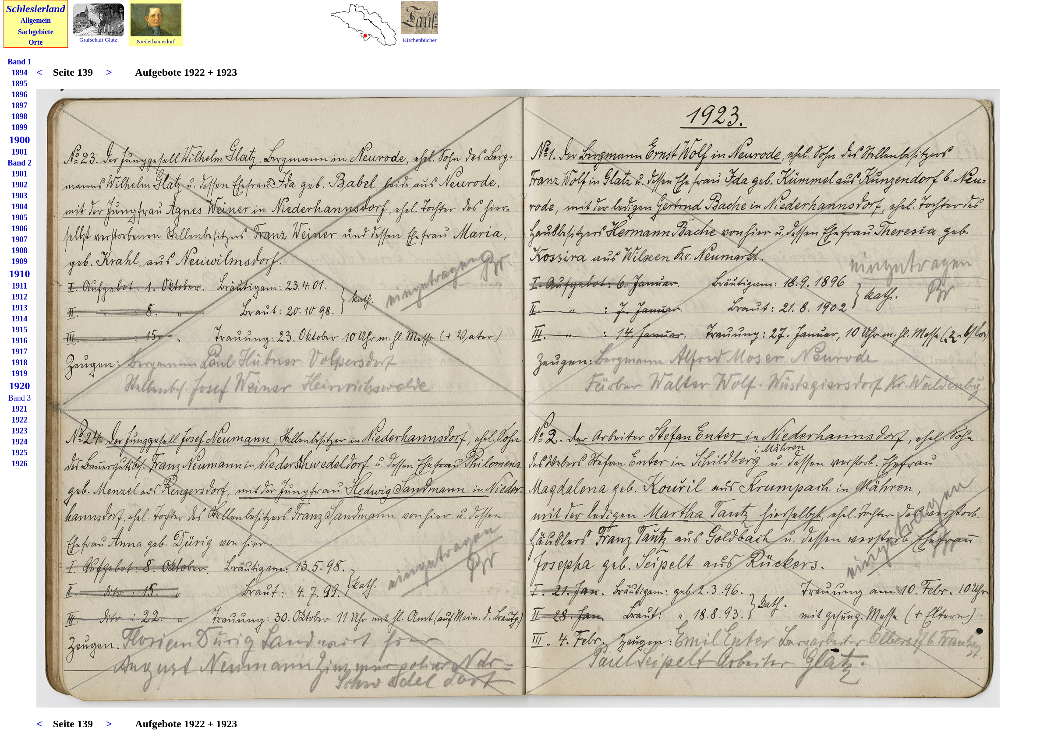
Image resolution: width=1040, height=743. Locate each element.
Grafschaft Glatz (98, 39)
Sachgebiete (35, 31)
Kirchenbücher (419, 40)
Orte (35, 42)
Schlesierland (35, 8)
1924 (20, 441)
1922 (20, 420)
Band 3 (19, 398)
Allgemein (36, 20)
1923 (20, 430)
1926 (20, 463)
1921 (20, 409)
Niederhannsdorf (156, 41)
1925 (20, 452)
